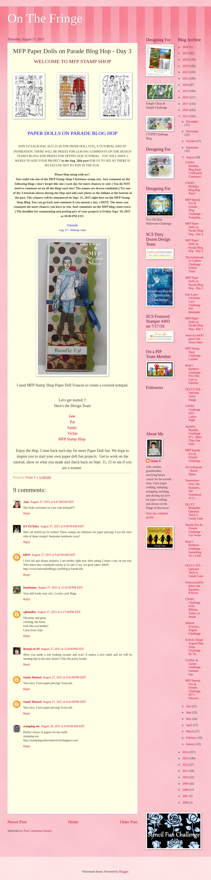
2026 (185, 47)
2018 (185, 97)
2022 (185, 72)
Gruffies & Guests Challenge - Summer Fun (193, 667)
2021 (185, 78)
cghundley (29, 612)
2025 (185, 53)
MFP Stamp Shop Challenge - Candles (193, 354)
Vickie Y (155, 461)
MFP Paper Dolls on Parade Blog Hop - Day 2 (194, 283)
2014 (185, 752)
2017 (185, 103)
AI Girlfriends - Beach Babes (193, 471)
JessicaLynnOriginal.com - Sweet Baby (194, 339)
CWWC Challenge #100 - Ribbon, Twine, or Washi (192, 608)
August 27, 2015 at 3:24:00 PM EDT (62, 649)
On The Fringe (44, 18)
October (191, 141)
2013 (185, 758)
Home (73, 822)
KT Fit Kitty (31, 526)
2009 (185, 783)
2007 (185, 796)
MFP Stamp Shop (72, 439)
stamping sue (31, 726)
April (189, 725)
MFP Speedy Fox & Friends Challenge (192, 456)
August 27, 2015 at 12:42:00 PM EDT (60, 587)
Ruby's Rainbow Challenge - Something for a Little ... (193, 550)
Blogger (123, 871)
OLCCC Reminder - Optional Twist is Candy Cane (194, 511)
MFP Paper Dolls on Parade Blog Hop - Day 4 (194, 229)
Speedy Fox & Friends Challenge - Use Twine (193, 530)
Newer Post (17, 822)
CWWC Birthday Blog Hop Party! (192, 188)
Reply (26, 513)
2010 (185, 777)
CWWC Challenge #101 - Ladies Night (192, 413)
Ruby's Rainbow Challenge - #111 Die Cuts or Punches (193, 374)
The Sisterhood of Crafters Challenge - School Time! (194, 264)
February (191, 737)
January (191, 744)
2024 (185, 59)
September (192, 147)
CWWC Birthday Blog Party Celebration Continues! (193, 169)
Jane (26, 502)
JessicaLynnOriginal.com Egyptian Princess (194, 588)
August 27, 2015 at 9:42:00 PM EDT (64, 677)
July (189, 706)
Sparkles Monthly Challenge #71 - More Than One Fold (193, 435)
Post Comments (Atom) (38, 830)
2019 (185, 91)
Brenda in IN (31, 649)
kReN (26, 554)
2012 (185, 764)
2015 (185, 116)
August (190, 157)
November (192, 131)
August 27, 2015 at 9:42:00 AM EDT (53, 554)
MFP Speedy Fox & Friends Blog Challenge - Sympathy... (193, 208)
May (189, 718)
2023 (185, 66)
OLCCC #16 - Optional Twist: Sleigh (193, 395)
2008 (185, 789)
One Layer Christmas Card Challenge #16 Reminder (192, 303)
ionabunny (30, 587)
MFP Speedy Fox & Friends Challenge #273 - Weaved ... (193, 689)
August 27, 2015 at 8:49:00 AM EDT (62, 526)
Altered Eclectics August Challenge (192, 628)
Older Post (128, 822)
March (190, 731)
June (189, 712)
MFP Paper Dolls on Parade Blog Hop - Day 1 (194, 324)
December (192, 121)
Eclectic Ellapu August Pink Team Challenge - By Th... (194, 646)
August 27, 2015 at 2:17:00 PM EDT (59, 612)
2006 (185, 802)
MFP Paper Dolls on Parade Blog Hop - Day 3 (194, 246)
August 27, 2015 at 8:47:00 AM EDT (52, 502)
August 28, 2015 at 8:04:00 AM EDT (62, 726)
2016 (185, 110)
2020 (185, 84)
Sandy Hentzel (32, 677)
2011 (185, 770)
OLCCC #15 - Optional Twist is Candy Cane (194, 571)
